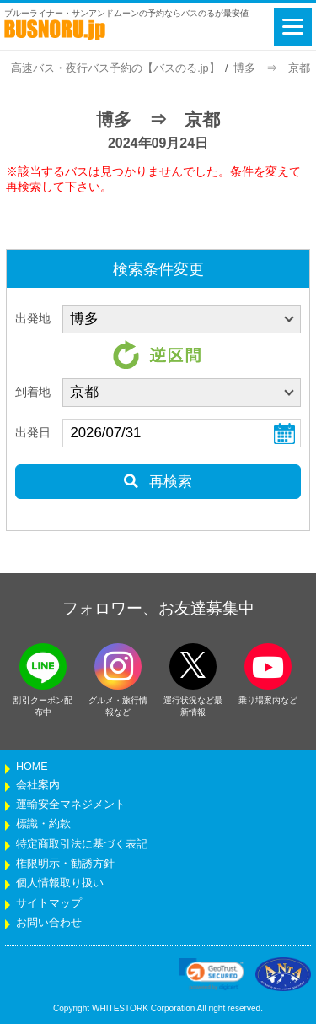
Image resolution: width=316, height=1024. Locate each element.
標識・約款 (43, 824)
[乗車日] (181, 433)
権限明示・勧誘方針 (65, 864)
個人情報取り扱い (60, 883)
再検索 (158, 482)
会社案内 (38, 785)
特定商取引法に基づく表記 (81, 844)
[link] (211, 974)
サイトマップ (49, 903)
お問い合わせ (49, 923)
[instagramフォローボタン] (118, 666)
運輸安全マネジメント (71, 804)
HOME (32, 766)
